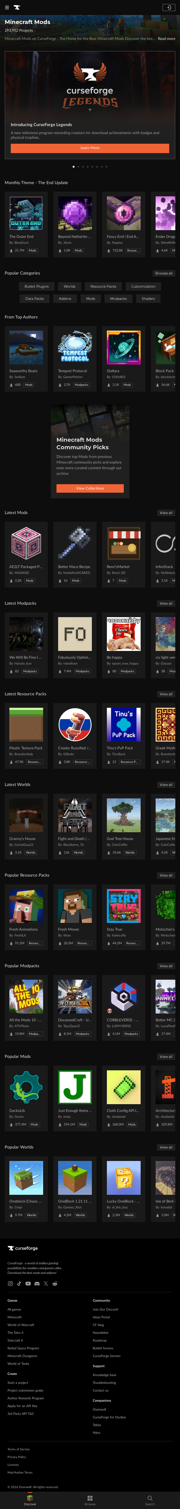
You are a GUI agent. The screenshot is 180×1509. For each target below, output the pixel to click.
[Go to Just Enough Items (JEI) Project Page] (75, 1098)
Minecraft (15, 1317)
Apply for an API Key (22, 1406)
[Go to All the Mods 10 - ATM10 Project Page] (26, 1008)
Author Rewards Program (26, 1398)
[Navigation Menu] (7, 7)
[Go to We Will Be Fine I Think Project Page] (26, 645)
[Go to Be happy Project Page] (123, 645)
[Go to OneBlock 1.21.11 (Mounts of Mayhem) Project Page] (75, 1189)
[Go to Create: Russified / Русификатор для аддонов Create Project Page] (75, 736)
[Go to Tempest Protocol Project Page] (75, 359)
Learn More (90, 148)
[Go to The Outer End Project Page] (26, 224)
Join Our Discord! (105, 1309)
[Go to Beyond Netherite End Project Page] (75, 224)
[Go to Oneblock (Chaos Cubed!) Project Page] (26, 1189)
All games (14, 1309)
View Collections (90, 488)
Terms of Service (19, 1449)
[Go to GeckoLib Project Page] (26, 1098)
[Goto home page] (17, 7)
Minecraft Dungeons (22, 1356)
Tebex (97, 1425)
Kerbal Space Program (23, 1348)
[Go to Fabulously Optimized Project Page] (75, 645)
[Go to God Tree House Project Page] (123, 826)
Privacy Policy (17, 1457)
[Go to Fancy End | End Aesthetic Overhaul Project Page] (123, 224)
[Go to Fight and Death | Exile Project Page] (75, 826)
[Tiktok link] (19, 1283)
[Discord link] (37, 1283)
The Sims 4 (15, 1333)
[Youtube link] (28, 1283)
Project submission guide (25, 1390)
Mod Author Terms (20, 1472)
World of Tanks (18, 1364)
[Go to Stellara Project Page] (123, 359)
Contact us (101, 1390)
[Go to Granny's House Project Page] (26, 826)
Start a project (18, 1383)
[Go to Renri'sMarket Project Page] (123, 555)
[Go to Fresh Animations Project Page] (26, 917)
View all (166, 513)
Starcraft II (15, 1340)
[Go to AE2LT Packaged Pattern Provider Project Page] (26, 555)
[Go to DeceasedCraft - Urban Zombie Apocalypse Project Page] (75, 1008)
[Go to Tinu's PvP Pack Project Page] (123, 736)
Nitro (96, 1433)
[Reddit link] (55, 1283)
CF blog (98, 1325)
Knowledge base (104, 1375)
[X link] (46, 1283)
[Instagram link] (10, 1283)
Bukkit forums (103, 1348)
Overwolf (99, 1409)
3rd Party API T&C (21, 1414)
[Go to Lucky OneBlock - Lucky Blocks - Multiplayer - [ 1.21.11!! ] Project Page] (123, 1189)
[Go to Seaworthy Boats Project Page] (26, 359)
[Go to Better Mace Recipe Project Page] (75, 555)
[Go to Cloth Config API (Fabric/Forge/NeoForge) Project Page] (123, 1098)
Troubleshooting (104, 1383)
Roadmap (100, 1340)
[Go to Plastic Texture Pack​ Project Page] (26, 736)
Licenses (13, 1464)
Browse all (163, 273)
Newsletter (101, 1333)
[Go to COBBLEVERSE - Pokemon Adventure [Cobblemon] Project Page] (123, 1008)
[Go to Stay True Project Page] (123, 917)
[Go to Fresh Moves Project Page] (75, 917)
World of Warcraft (21, 1325)
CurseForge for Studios (109, 1417)
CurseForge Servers (106, 1356)
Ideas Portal (101, 1317)
